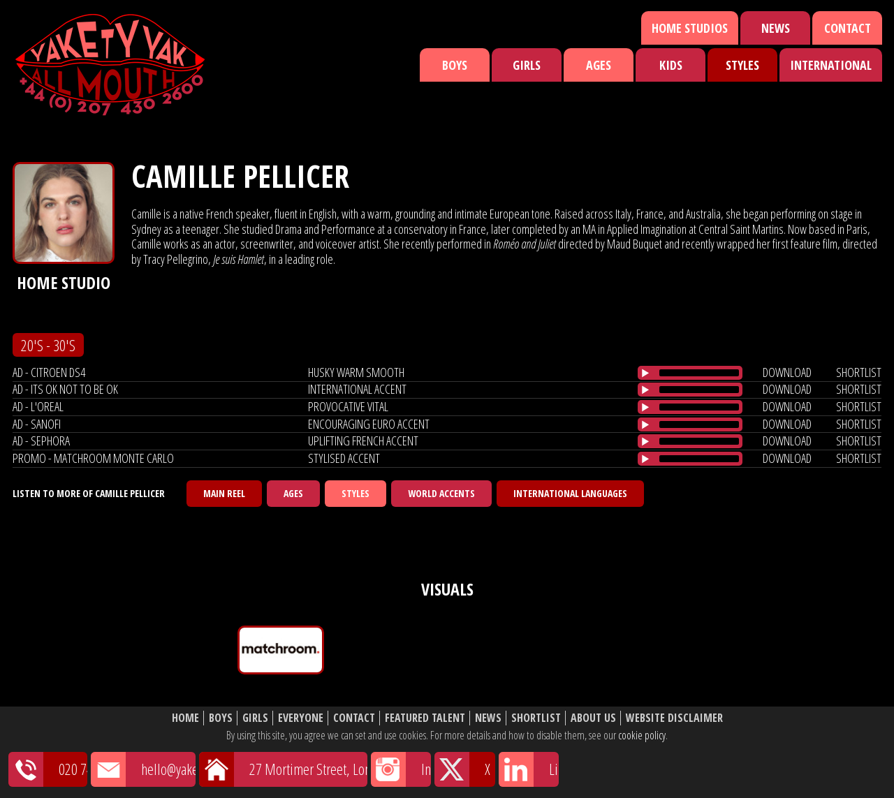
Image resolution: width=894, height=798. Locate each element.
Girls (527, 65)
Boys (454, 65)
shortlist (858, 372)
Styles (742, 65)
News (775, 28)
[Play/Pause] (645, 372)
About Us (593, 718)
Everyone (300, 718)
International (831, 65)
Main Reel (224, 493)
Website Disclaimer (674, 718)
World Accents (441, 493)
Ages (598, 65)
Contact (847, 28)
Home (185, 718)
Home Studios (690, 28)
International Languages (570, 493)
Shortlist (536, 718)
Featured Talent (425, 718)
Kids (670, 65)
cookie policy (642, 735)
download (787, 372)
